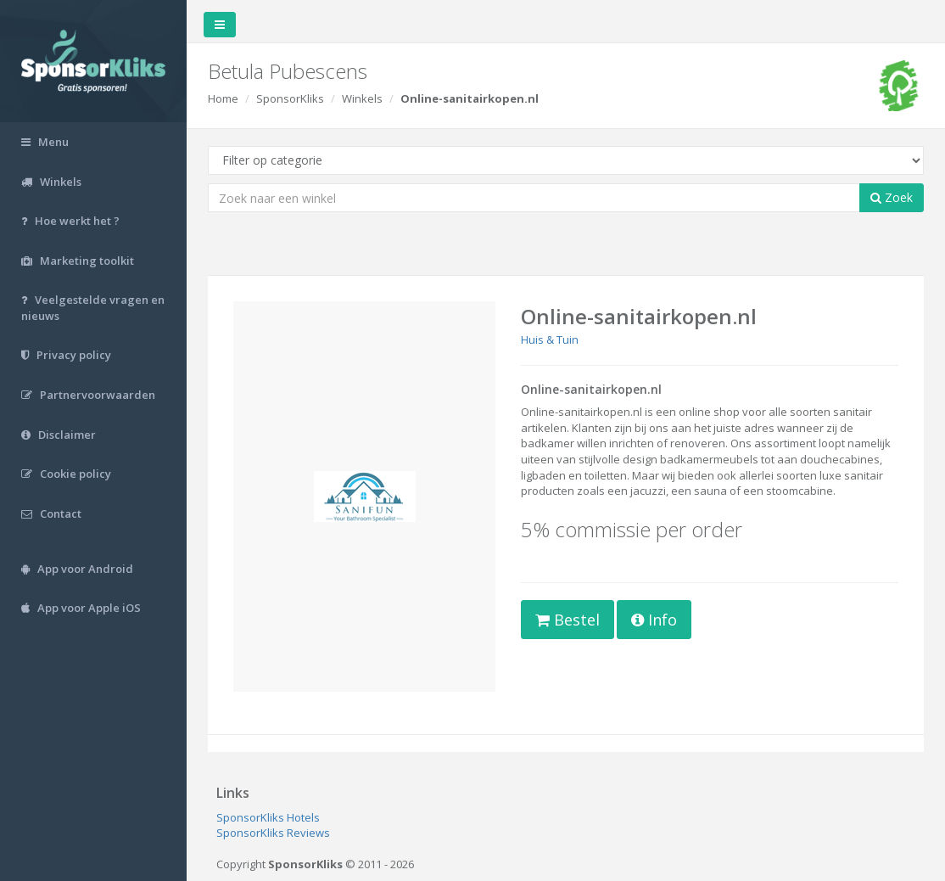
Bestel (567, 619)
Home (223, 98)
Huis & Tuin (550, 339)
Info (654, 619)
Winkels (362, 98)
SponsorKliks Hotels (268, 817)
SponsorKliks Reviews (273, 832)
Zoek (891, 197)
